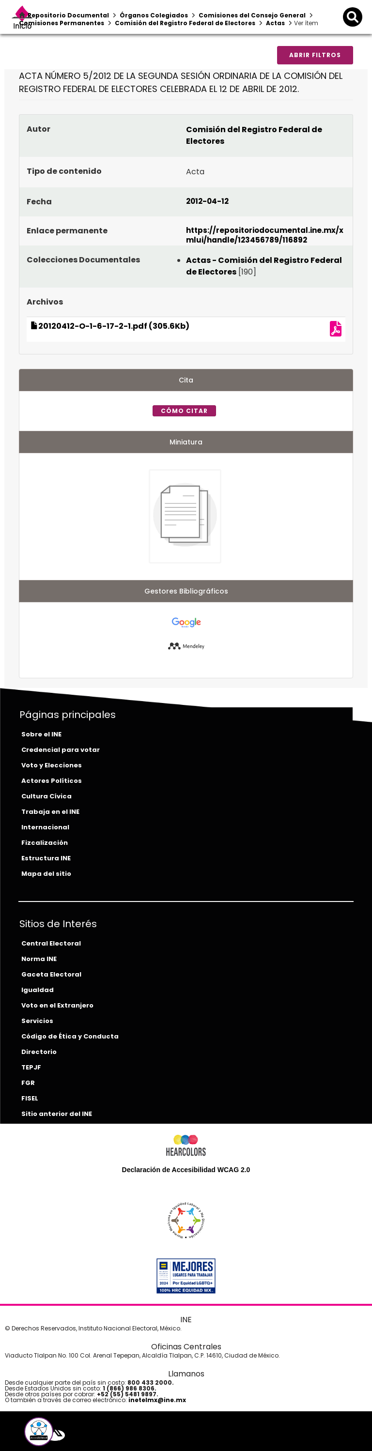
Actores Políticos (51, 780)
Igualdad (37, 989)
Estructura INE (46, 858)
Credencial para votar (60, 749)
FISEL (29, 1098)
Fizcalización (44, 842)
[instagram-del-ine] (77, 1435)
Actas (275, 23)
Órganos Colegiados (154, 15)
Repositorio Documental (68, 15)
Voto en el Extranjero (57, 1005)
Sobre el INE (41, 734)
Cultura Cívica (46, 796)
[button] (38, 1431)
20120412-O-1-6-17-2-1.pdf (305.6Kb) (110, 326)
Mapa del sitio (46, 873)
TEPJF (31, 1067)
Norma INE (39, 958)
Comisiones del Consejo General (252, 15)
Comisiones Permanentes (61, 23)
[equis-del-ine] (55, 1435)
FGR (28, 1082)
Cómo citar (184, 411)
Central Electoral (51, 943)
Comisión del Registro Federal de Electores (185, 23)
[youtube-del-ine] (69, 1435)
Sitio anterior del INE (56, 1113)
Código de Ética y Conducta (70, 1036)
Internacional (45, 827)
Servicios (37, 1020)
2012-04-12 (207, 201)
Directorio (39, 1051)
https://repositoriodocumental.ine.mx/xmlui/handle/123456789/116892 (264, 235)
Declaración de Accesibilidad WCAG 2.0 (186, 1170)
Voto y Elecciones (51, 765)
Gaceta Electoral (51, 974)
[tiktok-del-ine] (83, 1435)
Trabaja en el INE (50, 811)
